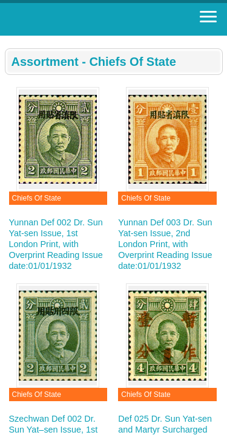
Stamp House (75, 19)
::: (9, 41)
